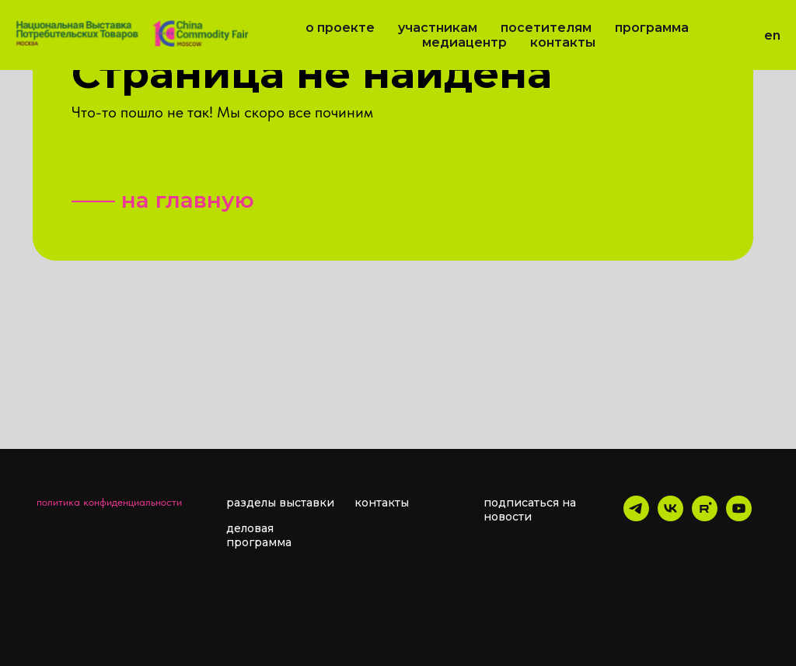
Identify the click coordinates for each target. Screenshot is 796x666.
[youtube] (739, 517)
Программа (652, 27)
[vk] (670, 517)
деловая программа (259, 535)
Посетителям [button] (546, 27)
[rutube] (704, 517)
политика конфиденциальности (109, 502)
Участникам (437, 27)
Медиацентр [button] (464, 42)
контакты (381, 503)
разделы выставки (280, 503)
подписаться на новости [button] (530, 510)
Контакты (562, 42)
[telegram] (636, 517)
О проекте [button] (340, 27)
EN (772, 35)
